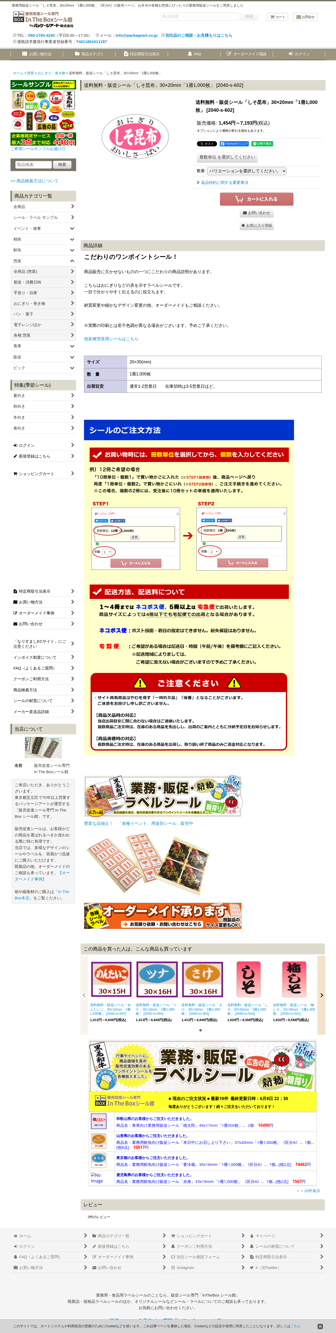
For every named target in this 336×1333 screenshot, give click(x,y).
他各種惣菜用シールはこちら (111, 339)
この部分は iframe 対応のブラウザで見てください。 (203, 1139)
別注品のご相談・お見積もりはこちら (198, 35)
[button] (257, 225)
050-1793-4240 (41, 35)
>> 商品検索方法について (34, 181)
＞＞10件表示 (308, 1190)
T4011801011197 (91, 41)
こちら (295, 1326)
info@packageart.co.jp (137, 35)
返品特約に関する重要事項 (222, 182)
